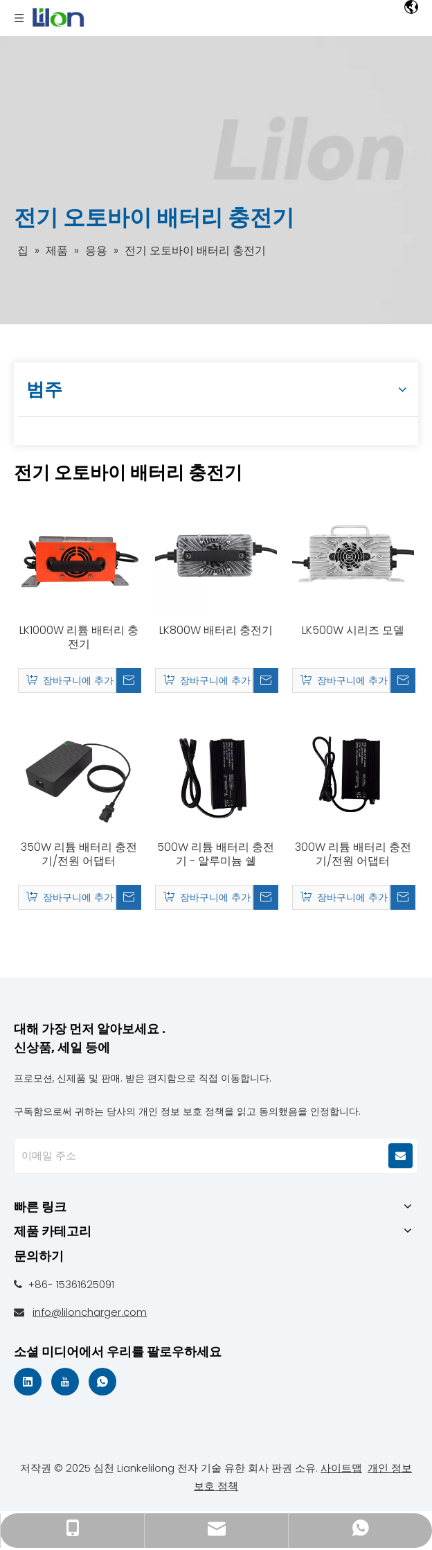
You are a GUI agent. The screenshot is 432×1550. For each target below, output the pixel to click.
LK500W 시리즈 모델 (353, 630)
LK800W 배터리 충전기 (216, 630)
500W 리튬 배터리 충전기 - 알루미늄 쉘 (215, 854)
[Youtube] (65, 1381)
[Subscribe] (400, 1156)
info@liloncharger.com (90, 1312)
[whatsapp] (102, 1381)
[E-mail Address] (196, 1155)
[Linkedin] (28, 1381)
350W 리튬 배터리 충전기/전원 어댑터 (79, 854)
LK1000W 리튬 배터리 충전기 (78, 637)
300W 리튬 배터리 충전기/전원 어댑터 (353, 854)
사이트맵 (341, 1468)
